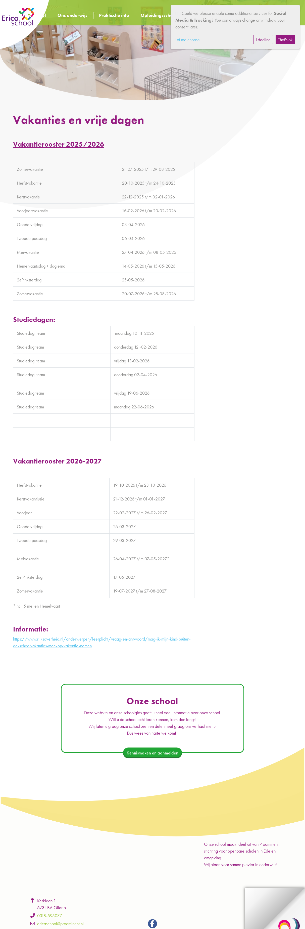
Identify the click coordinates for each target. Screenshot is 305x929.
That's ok (285, 40)
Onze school (33, 15)
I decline (263, 40)
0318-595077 (49, 915)
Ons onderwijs (72, 15)
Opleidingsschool (159, 15)
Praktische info (114, 15)
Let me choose (187, 40)
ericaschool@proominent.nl (60, 923)
